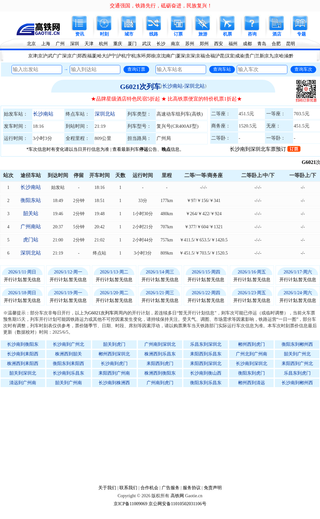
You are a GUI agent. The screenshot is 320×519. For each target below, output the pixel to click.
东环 (141, 55)
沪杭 (121, 55)
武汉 (146, 43)
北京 (31, 43)
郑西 (81, 55)
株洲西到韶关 (68, 354)
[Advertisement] (163, 436)
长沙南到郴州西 (297, 382)
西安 (218, 43)
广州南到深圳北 (160, 344)
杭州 (103, 43)
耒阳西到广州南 (114, 373)
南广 (170, 55)
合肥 (276, 43)
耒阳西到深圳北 (205, 363)
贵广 (249, 55)
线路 (153, 34)
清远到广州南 (22, 382)
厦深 (180, 55)
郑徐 (151, 55)
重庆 (117, 43)
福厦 (91, 55)
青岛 (261, 43)
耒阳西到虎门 (160, 363)
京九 (269, 55)
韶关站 (30, 213)
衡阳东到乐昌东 (205, 382)
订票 (178, 34)
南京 (175, 43)
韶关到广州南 (68, 382)
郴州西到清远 (251, 382)
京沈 (160, 55)
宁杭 (131, 55)
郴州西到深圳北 (114, 354)
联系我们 (128, 487)
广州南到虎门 (160, 382)
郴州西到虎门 (251, 344)
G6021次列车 (140, 87)
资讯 (79, 34)
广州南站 (30, 226)
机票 (227, 34)
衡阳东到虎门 (251, 373)
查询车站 (222, 69)
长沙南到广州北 (68, 344)
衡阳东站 (30, 200)
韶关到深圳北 (22, 373)
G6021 (312, 162)
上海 (45, 43)
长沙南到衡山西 (205, 373)
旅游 (202, 34)
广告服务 (171, 487)
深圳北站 (105, 114)
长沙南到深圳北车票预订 (265, 149)
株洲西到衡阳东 (160, 373)
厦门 (132, 43)
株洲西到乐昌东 (160, 354)
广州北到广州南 (251, 354)
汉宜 (229, 55)
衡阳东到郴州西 (297, 344)
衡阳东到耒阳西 (68, 363)
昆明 (290, 43)
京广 (72, 55)
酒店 (276, 34)
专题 (301, 34)
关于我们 (107, 487)
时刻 (104, 34)
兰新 (259, 55)
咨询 (252, 34)
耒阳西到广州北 (297, 363)
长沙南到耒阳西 (22, 354)
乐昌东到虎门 (297, 373)
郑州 (204, 43)
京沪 (42, 55)
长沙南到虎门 (114, 363)
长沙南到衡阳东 (22, 344)
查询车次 (303, 69)
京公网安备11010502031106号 (177, 503)
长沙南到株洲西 (114, 382)
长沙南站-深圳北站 (183, 86)
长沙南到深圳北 (251, 363)
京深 (190, 55)
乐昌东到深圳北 (205, 344)
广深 (62, 55)
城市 (128, 34)
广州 (60, 43)
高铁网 (177, 495)
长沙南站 (43, 114)
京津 (32, 55)
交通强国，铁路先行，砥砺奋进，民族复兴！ (161, 5)
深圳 (74, 43)
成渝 (239, 55)
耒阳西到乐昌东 (205, 354)
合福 (210, 55)
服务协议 (192, 487)
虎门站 (30, 239)
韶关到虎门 (114, 344)
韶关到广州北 (297, 354)
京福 (200, 55)
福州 (232, 43)
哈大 (101, 55)
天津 (88, 43)
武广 (52, 55)
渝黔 (288, 55)
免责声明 (213, 487)
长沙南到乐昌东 (68, 373)
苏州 (189, 43)
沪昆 (219, 55)
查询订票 (136, 69)
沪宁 (111, 55)
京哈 (279, 55)
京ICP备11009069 (130, 503)
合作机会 (149, 487)
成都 (247, 43)
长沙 (160, 43)
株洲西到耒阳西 (22, 363)
